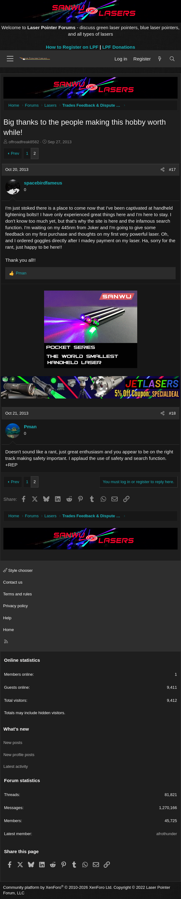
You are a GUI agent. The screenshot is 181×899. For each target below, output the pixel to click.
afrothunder (166, 833)
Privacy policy (15, 605)
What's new (16, 729)
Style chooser (18, 570)
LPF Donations (118, 47)
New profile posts (18, 754)
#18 (172, 413)
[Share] (162, 169)
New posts (12, 742)
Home (8, 629)
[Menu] (10, 58)
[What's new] (160, 58)
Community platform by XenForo (57, 887)
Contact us (12, 582)
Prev (15, 153)
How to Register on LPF (72, 47)
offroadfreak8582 (24, 142)
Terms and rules (17, 594)
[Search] (172, 58)
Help (7, 618)
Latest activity (15, 766)
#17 (172, 169)
